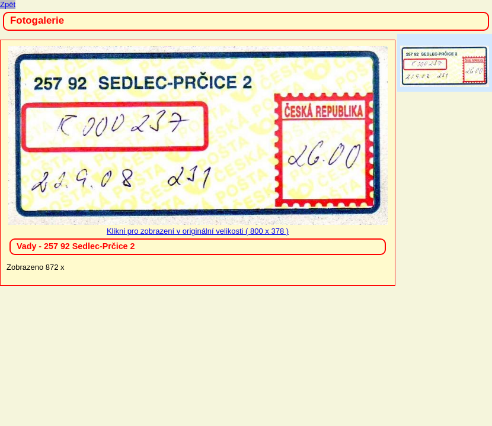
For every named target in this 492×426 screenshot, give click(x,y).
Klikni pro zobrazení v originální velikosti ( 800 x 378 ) (198, 226)
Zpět (7, 4)
